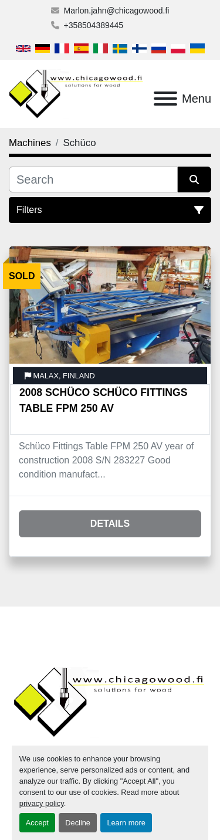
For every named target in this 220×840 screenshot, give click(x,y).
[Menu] (165, 99)
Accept (37, 822)
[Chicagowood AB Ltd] (110, 702)
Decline (77, 822)
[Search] (93, 179)
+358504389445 (94, 25)
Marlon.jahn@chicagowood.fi (117, 10)
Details (110, 524)
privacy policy (41, 803)
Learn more (126, 822)
